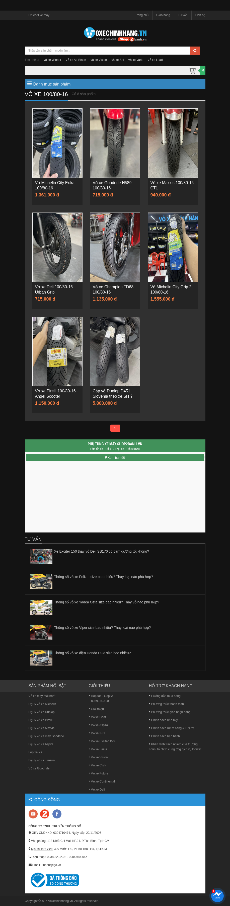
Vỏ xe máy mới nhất (42, 696)
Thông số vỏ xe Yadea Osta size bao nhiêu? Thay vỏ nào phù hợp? (106, 602)
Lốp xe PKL (36, 752)
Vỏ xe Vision (98, 757)
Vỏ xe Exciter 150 (102, 741)
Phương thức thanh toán (166, 704)
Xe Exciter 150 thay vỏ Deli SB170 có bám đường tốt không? (101, 551)
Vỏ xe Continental (102, 781)
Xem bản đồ (115, 458)
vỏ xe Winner (52, 60)
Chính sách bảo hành (164, 736)
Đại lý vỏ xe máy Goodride (46, 736)
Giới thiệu (96, 709)
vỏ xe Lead (155, 60)
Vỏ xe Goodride (39, 768)
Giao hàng (163, 15)
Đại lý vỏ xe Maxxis (41, 728)
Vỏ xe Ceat (97, 717)
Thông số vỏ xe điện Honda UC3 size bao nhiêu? (92, 653)
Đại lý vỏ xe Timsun (42, 760)
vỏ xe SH (117, 60)
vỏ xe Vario (135, 60)
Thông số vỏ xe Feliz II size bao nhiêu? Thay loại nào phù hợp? (103, 577)
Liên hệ (200, 15)
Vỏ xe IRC (97, 733)
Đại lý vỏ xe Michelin (42, 704)
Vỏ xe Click (97, 765)
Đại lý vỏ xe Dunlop (42, 712)
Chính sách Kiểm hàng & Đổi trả (171, 728)
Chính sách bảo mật (163, 720)
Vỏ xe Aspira (98, 725)
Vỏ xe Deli (97, 789)
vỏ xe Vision (99, 60)
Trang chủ (141, 15)
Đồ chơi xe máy (39, 15)
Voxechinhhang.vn (60, 901)
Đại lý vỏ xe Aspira (41, 744)
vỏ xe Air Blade (76, 60)
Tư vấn (182, 15)
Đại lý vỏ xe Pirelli (40, 720)
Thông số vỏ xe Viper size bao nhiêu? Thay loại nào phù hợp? (102, 628)
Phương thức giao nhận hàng (170, 712)
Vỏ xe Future (98, 773)
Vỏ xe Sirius (98, 749)
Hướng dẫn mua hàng (165, 696)
